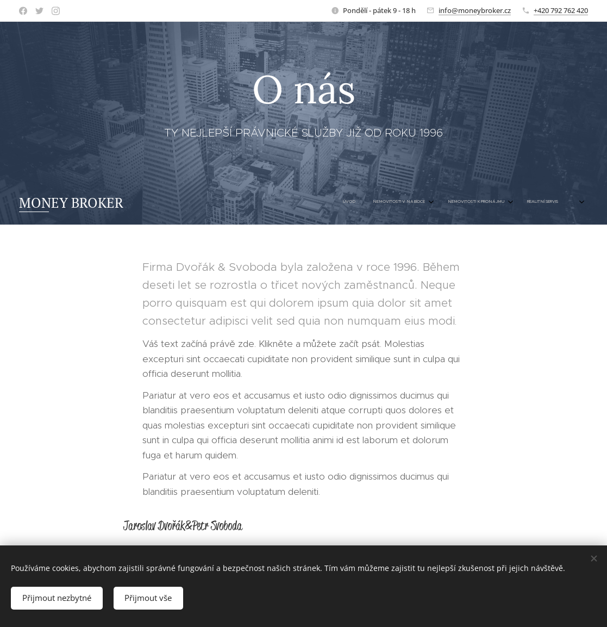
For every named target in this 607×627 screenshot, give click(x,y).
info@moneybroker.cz (475, 10)
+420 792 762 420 (561, 10)
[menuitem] (493, 202)
